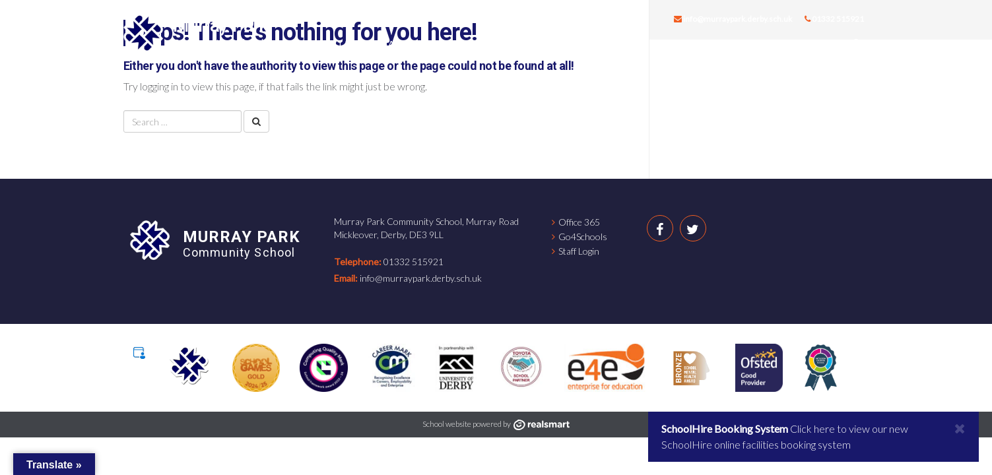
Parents (630, 43)
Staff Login (578, 251)
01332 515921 (834, 19)
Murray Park (221, 25)
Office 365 (579, 222)
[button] (857, 44)
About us (338, 43)
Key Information (718, 43)
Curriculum (481, 43)
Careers (406, 43)
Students (560, 43)
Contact (810, 43)
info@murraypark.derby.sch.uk (733, 19)
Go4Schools (582, 236)
